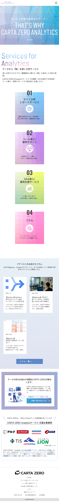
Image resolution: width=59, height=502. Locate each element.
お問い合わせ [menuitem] (18, 495)
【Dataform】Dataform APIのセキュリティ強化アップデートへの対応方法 (15, 299)
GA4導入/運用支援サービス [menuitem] (29, 486)
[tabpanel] (29, 25)
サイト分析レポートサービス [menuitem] (29, 480)
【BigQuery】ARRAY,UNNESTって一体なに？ (15, 340)
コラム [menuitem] (29, 489)
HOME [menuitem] (29, 477)
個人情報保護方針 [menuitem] (30, 495)
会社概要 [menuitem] (42, 495)
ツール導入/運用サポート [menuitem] (29, 483)
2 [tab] (29, 39)
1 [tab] (27, 40)
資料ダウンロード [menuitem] (29, 492)
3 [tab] (31, 39)
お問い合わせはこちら (39, 400)
